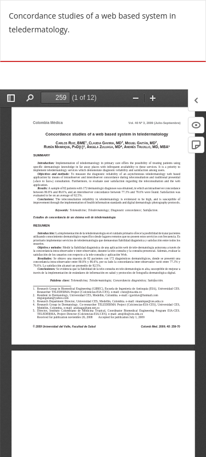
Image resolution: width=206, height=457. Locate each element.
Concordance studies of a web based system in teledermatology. (92, 22)
